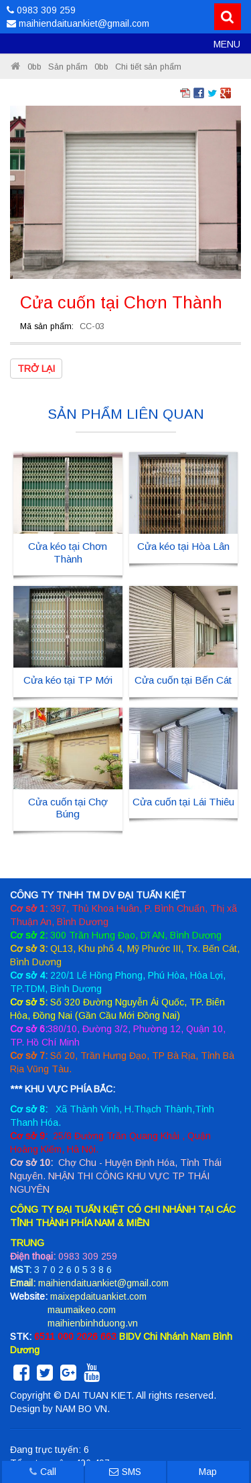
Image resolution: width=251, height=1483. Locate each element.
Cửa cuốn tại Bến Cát (183, 680)
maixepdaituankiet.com (98, 1296)
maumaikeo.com (82, 1309)
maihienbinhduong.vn (93, 1323)
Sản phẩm (68, 67)
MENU (227, 44)
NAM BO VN (81, 1408)
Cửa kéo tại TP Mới (67, 680)
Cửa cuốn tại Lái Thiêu (183, 801)
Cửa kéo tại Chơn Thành (67, 552)
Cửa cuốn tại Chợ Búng (68, 807)
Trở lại (36, 368)
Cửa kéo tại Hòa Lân (183, 546)
